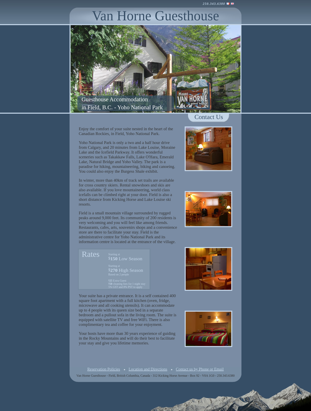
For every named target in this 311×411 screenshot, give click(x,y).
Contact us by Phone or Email (200, 369)
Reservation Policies (103, 369)
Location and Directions (148, 369)
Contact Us (208, 116)
